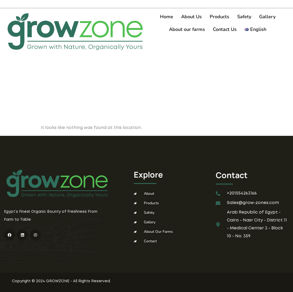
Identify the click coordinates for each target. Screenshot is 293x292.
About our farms (187, 29)
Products (219, 16)
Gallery (267, 16)
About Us (191, 16)
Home (166, 16)
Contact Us (225, 29)
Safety (244, 16)
